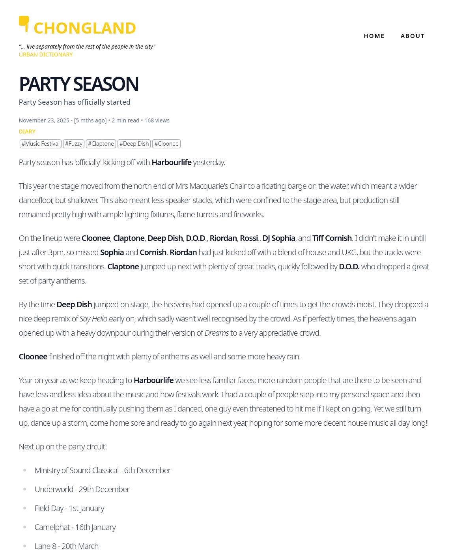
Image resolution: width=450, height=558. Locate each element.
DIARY (27, 131)
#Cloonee (166, 143)
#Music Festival (41, 143)
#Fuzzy (73, 143)
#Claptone (101, 143)
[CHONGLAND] (87, 27)
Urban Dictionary (46, 54)
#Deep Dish (134, 143)
